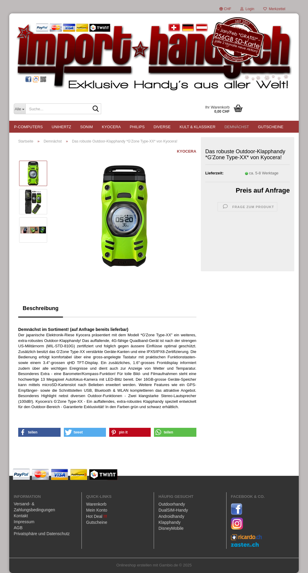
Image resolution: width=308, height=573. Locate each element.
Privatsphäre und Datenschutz (42, 533)
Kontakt (21, 515)
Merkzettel (274, 9)
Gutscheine (270, 127)
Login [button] (247, 9)
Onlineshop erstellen (134, 565)
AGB (18, 527)
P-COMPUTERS (28, 127)
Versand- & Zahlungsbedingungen (34, 506)
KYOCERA (111, 127)
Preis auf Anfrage (263, 190)
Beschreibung (40, 308)
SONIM (86, 127)
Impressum (24, 521)
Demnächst (236, 127)
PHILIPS (137, 127)
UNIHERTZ (61, 127)
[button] (225, 8)
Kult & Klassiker (197, 127)
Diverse (162, 127)
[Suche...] (19, 108)
